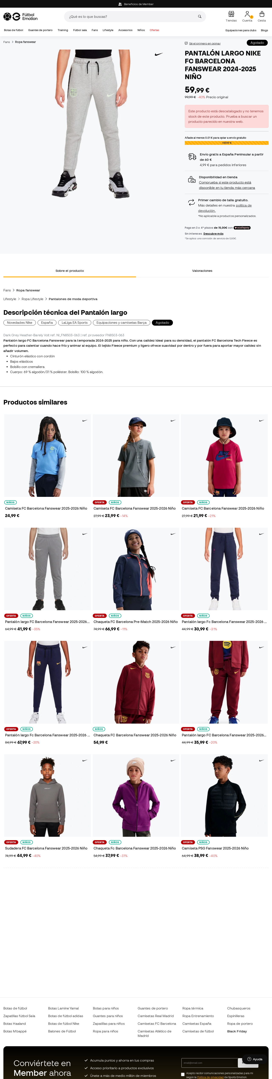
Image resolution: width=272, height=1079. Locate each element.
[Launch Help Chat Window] (255, 1059)
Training (63, 30)
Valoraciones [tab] (202, 270)
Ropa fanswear (25, 42)
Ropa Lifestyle (32, 299)
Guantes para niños (108, 1016)
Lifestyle (108, 30)
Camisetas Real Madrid (156, 1016)
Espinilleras (235, 1016)
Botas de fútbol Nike (63, 1023)
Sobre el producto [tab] (70, 270)
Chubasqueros (238, 1008)
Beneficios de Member (136, 4)
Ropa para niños (105, 1031)
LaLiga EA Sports (75, 322)
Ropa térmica (192, 1008)
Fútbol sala (80, 30)
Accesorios (125, 30)
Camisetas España (196, 1023)
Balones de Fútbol (62, 1031)
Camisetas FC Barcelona (157, 1023)
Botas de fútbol (13, 30)
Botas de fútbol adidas (65, 1016)
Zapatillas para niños (109, 1023)
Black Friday (237, 1031)
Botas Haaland (14, 1023)
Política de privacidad (210, 1077)
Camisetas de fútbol (198, 1031)
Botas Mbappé (15, 1031)
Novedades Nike (19, 322)
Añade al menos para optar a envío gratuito (215, 137)
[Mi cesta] (262, 16)
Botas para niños (106, 1008)
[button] (227, 182)
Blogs (264, 30)
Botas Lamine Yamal (63, 1008)
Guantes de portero (40, 30)
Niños (141, 30)
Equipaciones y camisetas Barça (122, 322)
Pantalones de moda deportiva (73, 299)
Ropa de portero (240, 1023)
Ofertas (154, 30)
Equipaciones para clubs (241, 30)
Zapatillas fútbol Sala (19, 1016)
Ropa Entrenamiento (198, 1016)
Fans (95, 30)
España (47, 322)
